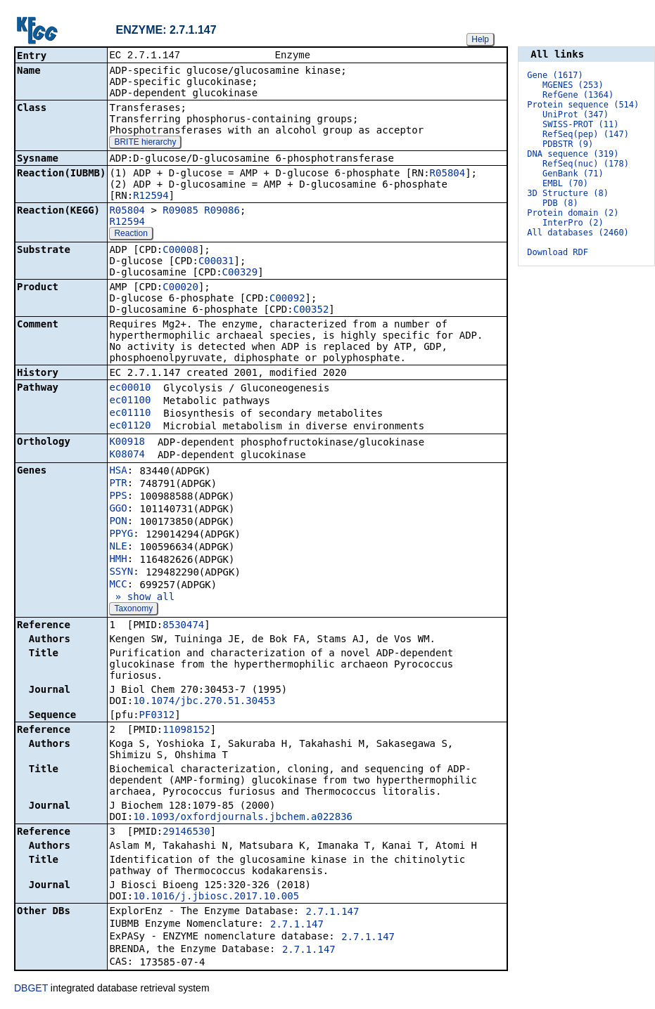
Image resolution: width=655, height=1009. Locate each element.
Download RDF (557, 252)
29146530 (186, 832)
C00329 (240, 273)
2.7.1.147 (333, 912)
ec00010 (130, 388)
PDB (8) (560, 203)
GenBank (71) (573, 173)
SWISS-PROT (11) (580, 124)
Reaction (130, 235)
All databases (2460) (578, 232)
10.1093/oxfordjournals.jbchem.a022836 (242, 818)
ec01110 (130, 413)
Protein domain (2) (572, 213)
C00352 (311, 310)
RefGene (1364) (577, 95)
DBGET (31, 989)
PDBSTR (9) (567, 144)
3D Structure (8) (568, 193)
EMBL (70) (565, 183)
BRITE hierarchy (145, 143)
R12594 (151, 196)
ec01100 (130, 401)
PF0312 (157, 716)
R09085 (180, 211)
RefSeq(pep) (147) (585, 134)
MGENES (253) (573, 85)
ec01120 (130, 426)
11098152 (186, 730)
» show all (141, 598)
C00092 (287, 299)
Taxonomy (133, 610)
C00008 (180, 250)
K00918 (127, 442)
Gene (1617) (555, 75)
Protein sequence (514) (583, 105)
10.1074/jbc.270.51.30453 (204, 702)
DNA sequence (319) (572, 154)
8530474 (183, 626)
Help (480, 39)
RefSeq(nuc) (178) (585, 164)
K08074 (127, 455)
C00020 (180, 288)
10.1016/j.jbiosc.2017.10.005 (216, 897)
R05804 (448, 174)
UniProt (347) (575, 114)
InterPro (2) (573, 223)
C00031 (216, 262)
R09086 (222, 211)
